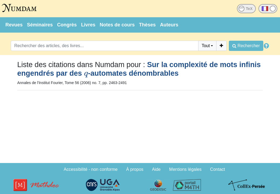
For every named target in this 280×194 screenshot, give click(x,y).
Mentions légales (185, 169)
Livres (88, 24)
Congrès (67, 24)
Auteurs (169, 24)
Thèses (147, 24)
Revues (14, 24)
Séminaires (40, 24)
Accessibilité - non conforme (91, 169)
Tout (206, 45)
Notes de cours (117, 24)
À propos (135, 169)
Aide (156, 169)
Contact (217, 169)
